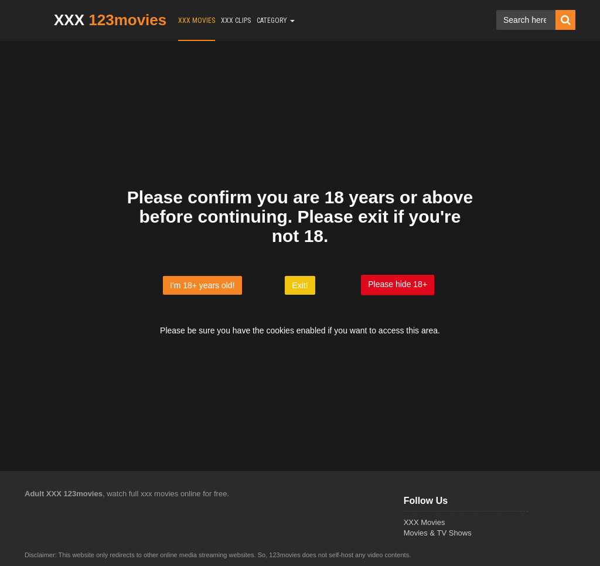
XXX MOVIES (196, 20)
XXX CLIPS (236, 20)
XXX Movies (424, 522)
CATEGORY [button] (276, 20)
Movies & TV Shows (438, 533)
